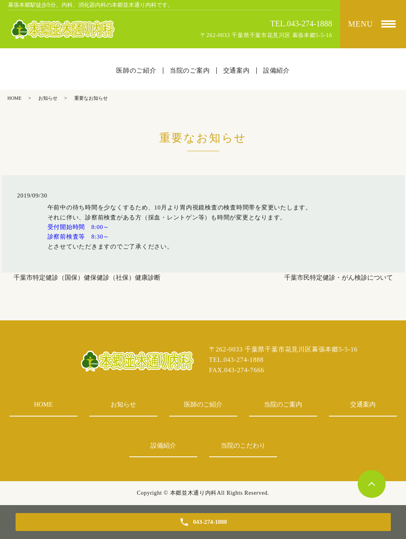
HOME (15, 98)
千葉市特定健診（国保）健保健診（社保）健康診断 (87, 277)
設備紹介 (163, 445)
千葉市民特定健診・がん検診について (338, 277)
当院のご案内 (283, 404)
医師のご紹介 (203, 404)
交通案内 (363, 404)
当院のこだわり (243, 445)
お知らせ (47, 98)
